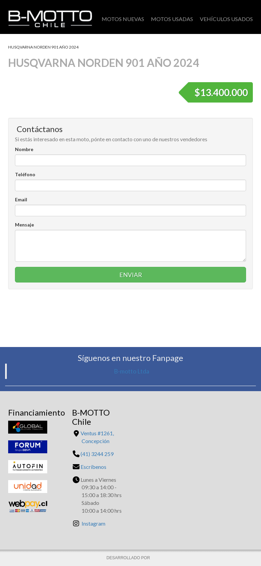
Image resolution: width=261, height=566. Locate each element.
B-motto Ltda (131, 371)
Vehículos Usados (226, 19)
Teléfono (25, 174)
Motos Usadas (172, 19)
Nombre (24, 149)
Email (21, 199)
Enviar (130, 274)
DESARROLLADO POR (128, 557)
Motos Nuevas (123, 19)
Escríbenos (93, 466)
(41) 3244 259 (97, 454)
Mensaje (24, 224)
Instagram (93, 523)
